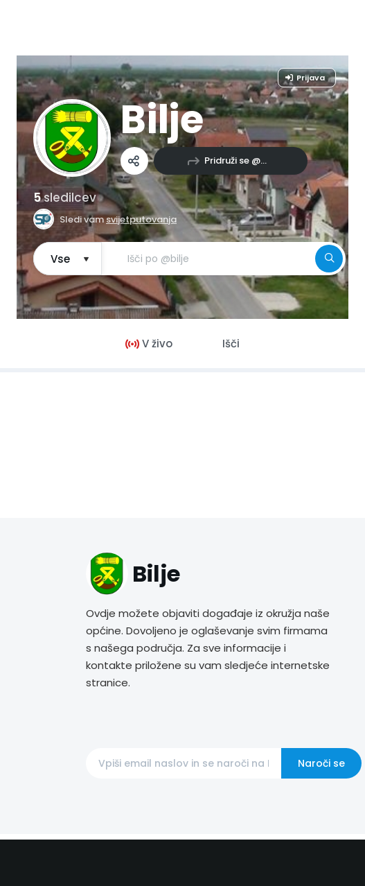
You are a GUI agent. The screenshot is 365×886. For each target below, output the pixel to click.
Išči (231, 343)
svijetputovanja (141, 219)
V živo (148, 343)
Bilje (162, 119)
